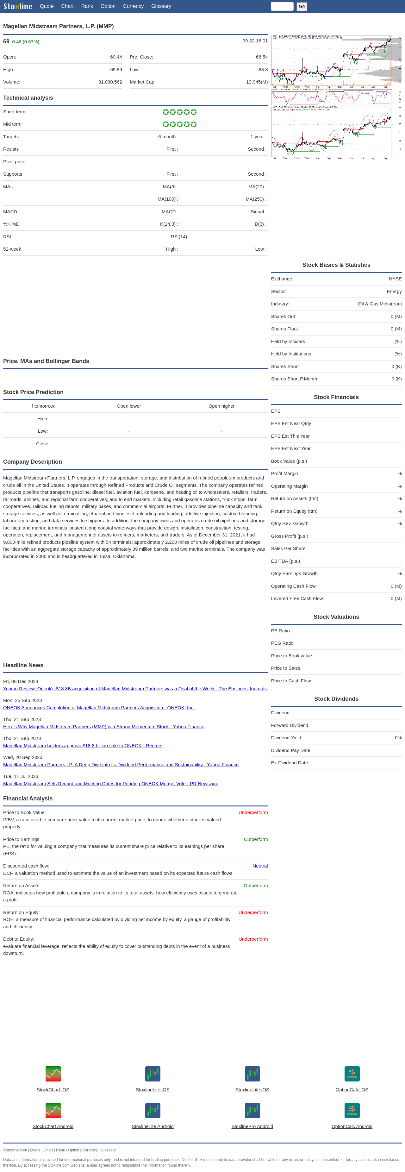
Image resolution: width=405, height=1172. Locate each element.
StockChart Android (53, 1126)
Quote (47, 6)
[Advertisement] (135, 305)
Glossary (161, 6)
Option (108, 6)
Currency (133, 6)
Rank (87, 6)
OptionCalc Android (352, 1126)
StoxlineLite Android (153, 1126)
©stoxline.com (15, 1150)
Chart (67, 6)
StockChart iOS (53, 1089)
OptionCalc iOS (352, 1089)
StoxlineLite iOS (153, 1089)
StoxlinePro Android (252, 1126)
